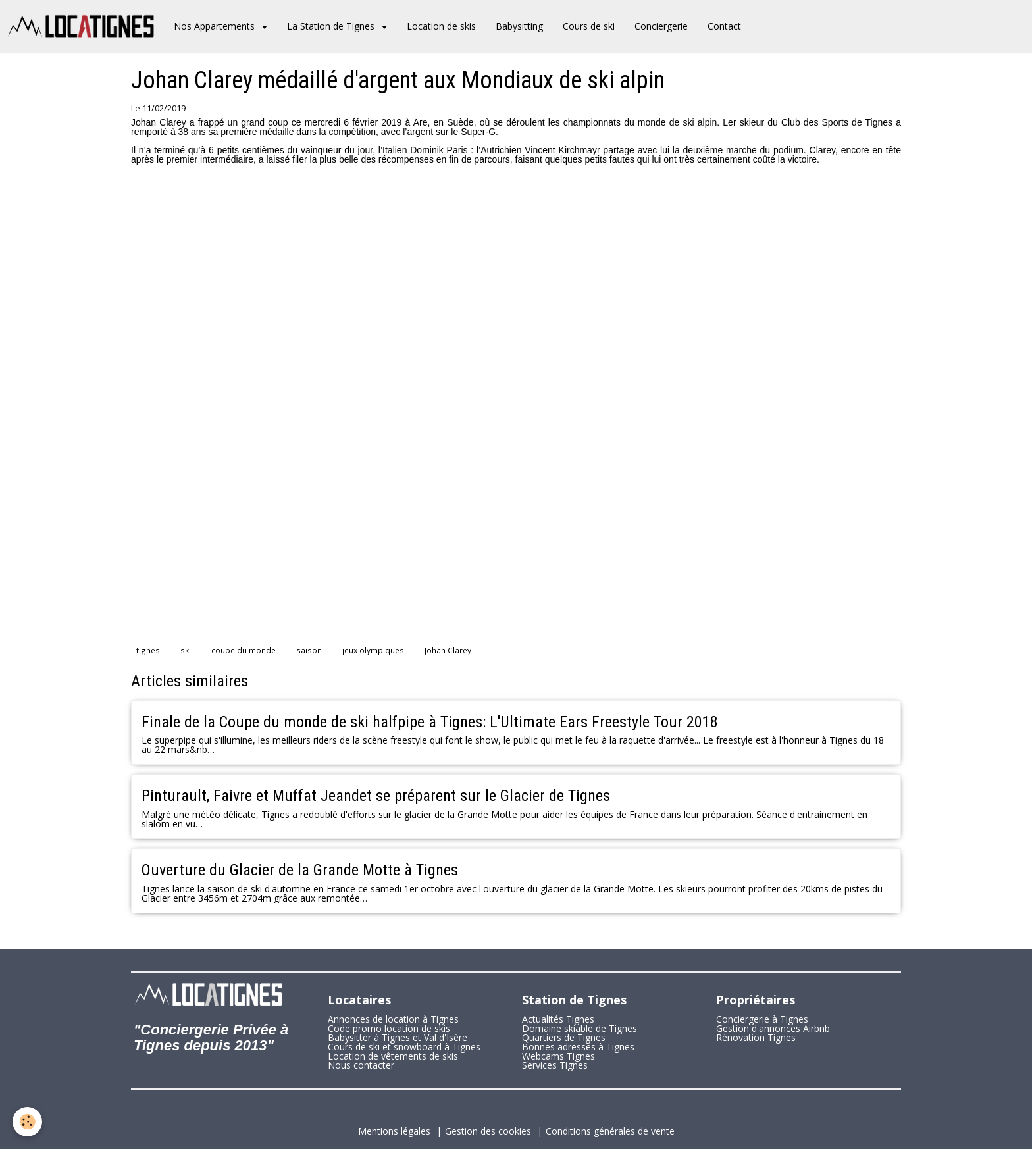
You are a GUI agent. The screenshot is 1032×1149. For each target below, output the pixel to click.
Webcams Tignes (558, 1056)
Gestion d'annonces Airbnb (773, 1028)
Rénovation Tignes (756, 1037)
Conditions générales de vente (610, 1131)
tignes (148, 650)
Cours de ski (589, 26)
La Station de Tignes (332, 26)
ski (185, 650)
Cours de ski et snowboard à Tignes (404, 1046)
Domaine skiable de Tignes (579, 1028)
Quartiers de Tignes (564, 1037)
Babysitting (519, 26)
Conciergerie (661, 26)
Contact (724, 26)
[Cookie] (28, 1121)
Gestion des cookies (488, 1131)
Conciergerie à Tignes (762, 1019)
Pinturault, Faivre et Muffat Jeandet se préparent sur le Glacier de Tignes (376, 795)
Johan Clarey (448, 650)
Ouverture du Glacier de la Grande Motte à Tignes (300, 870)
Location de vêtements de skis (393, 1056)
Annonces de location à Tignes (393, 1019)
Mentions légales (394, 1131)
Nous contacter (361, 1065)
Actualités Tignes (558, 1019)
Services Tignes (555, 1065)
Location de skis (441, 26)
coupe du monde (243, 650)
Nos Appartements (215, 26)
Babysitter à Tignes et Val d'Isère (397, 1037)
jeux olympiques (373, 650)
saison (309, 650)
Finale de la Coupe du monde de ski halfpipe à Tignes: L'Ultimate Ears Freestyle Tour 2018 (430, 721)
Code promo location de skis (389, 1028)
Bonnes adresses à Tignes (578, 1046)
